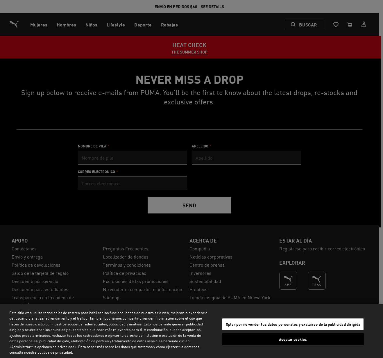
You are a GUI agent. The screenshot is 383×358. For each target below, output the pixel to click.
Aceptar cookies (293, 339)
